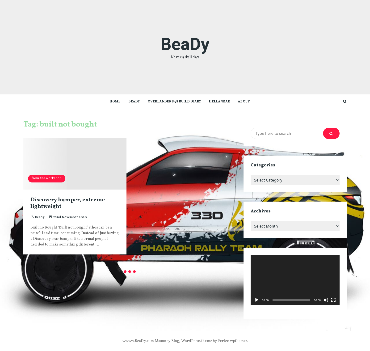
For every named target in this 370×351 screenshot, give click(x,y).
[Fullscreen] (333, 300)
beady (134, 101)
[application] (295, 280)
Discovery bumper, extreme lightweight (67, 203)
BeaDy (184, 44)
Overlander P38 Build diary (174, 101)
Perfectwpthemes (232, 341)
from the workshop (47, 178)
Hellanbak (219, 101)
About (244, 101)
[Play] (256, 300)
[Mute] (326, 300)
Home (115, 101)
